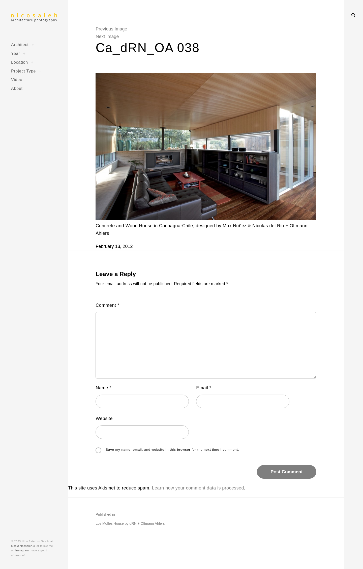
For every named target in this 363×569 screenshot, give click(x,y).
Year (15, 53)
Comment (107, 305)
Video (16, 79)
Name (103, 387)
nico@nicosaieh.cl (23, 545)
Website (104, 418)
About (17, 88)
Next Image (107, 36)
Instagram (22, 550)
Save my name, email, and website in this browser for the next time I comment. (172, 449)
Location (19, 62)
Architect (20, 44)
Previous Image (111, 28)
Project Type (23, 71)
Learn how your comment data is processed (198, 487)
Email (203, 387)
